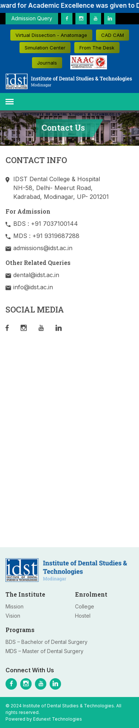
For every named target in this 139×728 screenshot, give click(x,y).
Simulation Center (45, 48)
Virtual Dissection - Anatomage (51, 35)
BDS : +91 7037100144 (45, 223)
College (84, 606)
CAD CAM (112, 35)
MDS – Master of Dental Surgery (44, 651)
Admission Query (31, 18)
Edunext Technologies (57, 719)
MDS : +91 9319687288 (46, 235)
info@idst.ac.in (33, 287)
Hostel (82, 616)
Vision (13, 616)
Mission (15, 606)
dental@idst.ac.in (36, 275)
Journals (47, 63)
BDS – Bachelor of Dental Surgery (47, 642)
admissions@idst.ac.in (42, 248)
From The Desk (96, 48)
